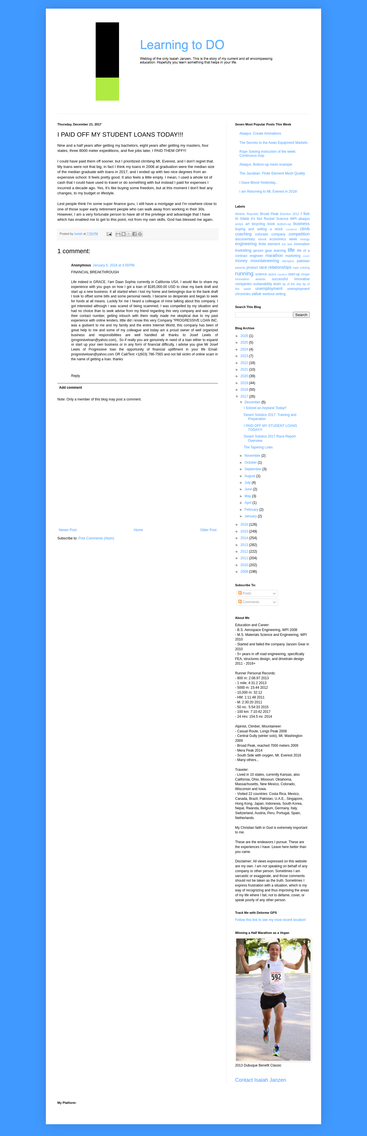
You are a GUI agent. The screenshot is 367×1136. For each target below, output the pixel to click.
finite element (269, 244)
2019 (245, 383)
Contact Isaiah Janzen (260, 1080)
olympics (288, 261)
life (291, 250)
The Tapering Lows (258, 447)
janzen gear (262, 251)
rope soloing (301, 267)
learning (280, 251)
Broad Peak (269, 214)
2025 (245, 342)
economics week (283, 239)
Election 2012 (289, 214)
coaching (243, 234)
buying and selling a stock (259, 229)
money (241, 260)
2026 (245, 336)
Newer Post (68, 530)
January (251, 516)
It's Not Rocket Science (269, 219)
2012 (245, 551)
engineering (246, 243)
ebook (262, 239)
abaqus (304, 219)
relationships (280, 267)
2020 (245, 376)
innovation (302, 244)
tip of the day (291, 284)
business (301, 223)
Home (138, 530)
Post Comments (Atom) (96, 538)
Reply (75, 376)
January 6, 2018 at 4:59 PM (113, 265)
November (253, 456)
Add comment (70, 388)
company (279, 234)
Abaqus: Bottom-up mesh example (265, 164)
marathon (274, 255)
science (261, 274)
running (244, 273)
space (272, 274)
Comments (248, 602)
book (271, 224)
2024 (245, 349)
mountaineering (265, 260)
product (252, 268)
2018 (245, 390)
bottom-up (284, 224)
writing (281, 294)
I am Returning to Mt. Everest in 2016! (268, 191)
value (256, 293)
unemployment (268, 288)
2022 (245, 363)
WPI (293, 219)
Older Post (208, 530)
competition (299, 234)
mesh (306, 256)
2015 (245, 531)
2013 (245, 545)
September (253, 469)
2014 (245, 538)
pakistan (303, 261)
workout (269, 294)
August (250, 476)
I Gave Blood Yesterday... (258, 183)
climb (305, 229)
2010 (245, 565)
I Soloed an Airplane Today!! (265, 408)
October (251, 462)
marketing (293, 256)
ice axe (287, 244)
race (263, 267)
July (248, 483)
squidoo (282, 274)
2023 (245, 356)
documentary (245, 239)
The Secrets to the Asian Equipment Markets (273, 143)
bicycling (258, 224)
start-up (294, 274)
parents (240, 267)
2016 (245, 524)
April (248, 503)
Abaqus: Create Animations (260, 133)
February (252, 510)
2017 (245, 396)
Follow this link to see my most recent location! (270, 920)
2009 (245, 572)
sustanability (262, 284)
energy (305, 239)
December (253, 402)
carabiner (291, 229)
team (277, 284)
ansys (239, 224)
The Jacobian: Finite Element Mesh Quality (272, 173)
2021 (245, 369)
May (248, 496)
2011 (245, 558)
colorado (261, 234)
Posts (244, 593)
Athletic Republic (247, 214)
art (247, 224)
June (249, 489)
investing (243, 250)
